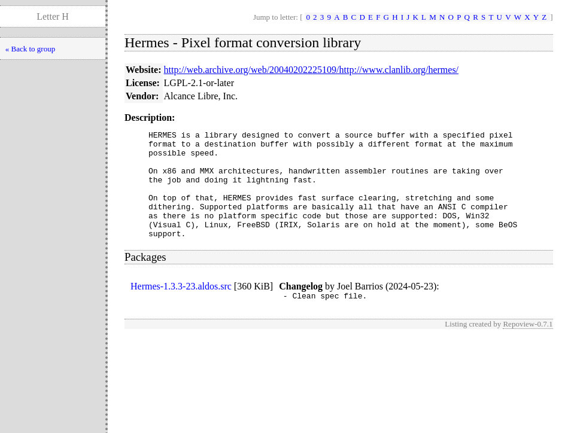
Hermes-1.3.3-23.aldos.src (181, 308)
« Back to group (30, 48)
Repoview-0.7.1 (527, 347)
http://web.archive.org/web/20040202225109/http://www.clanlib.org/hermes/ (311, 70)
